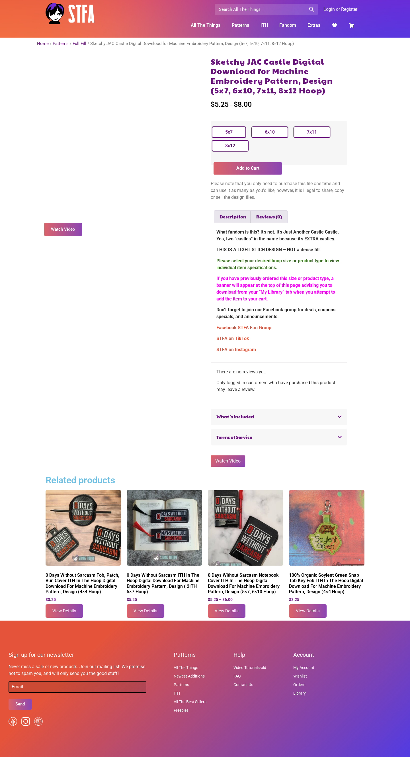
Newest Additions (189, 676)
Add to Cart (247, 168)
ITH (264, 25)
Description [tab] (233, 216)
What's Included (235, 416)
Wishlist (300, 676)
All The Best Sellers (190, 701)
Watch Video (228, 461)
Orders (299, 684)
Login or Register (340, 9)
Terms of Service (234, 437)
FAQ (237, 676)
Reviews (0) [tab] (269, 216)
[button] (279, 416)
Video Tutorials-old (249, 667)
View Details (64, 610)
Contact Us (243, 684)
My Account (303, 667)
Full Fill (79, 43)
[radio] (229, 132)
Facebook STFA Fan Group (243, 327)
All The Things (205, 25)
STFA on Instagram (236, 349)
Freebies (181, 710)
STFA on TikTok (232, 338)
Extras (314, 25)
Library (299, 693)
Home (43, 43)
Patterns (240, 25)
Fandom (287, 25)
